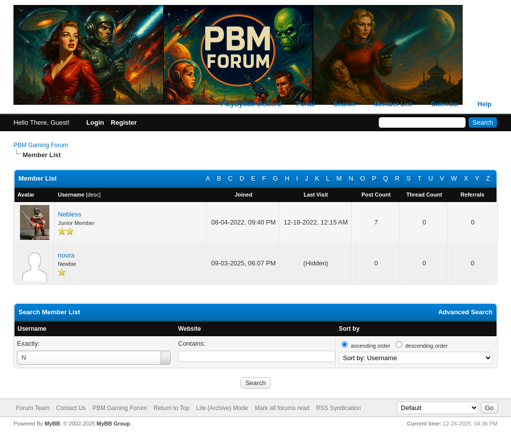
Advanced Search (465, 312)
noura (66, 255)
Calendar (445, 104)
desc (93, 195)
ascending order (370, 346)
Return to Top (172, 408)
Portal (305, 104)
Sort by (349, 328)
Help (485, 104)
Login (95, 122)
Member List (393, 104)
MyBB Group (113, 424)
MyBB (52, 424)
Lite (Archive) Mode (222, 408)
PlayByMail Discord (251, 104)
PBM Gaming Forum (40, 145)
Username (31, 328)
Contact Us (70, 408)
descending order (426, 346)
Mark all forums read (282, 408)
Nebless (69, 214)
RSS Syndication (338, 408)
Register (124, 122)
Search (344, 104)
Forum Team (32, 408)
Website (189, 328)
